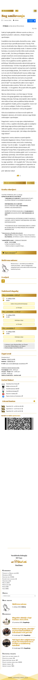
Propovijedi (5, 585)
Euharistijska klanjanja (8, 579)
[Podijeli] (31, 20)
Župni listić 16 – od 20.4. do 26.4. (14, 406)
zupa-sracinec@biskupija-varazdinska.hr (16, 363)
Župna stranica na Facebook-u (13, 396)
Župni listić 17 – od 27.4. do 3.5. (13, 408)
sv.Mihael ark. (19, 562)
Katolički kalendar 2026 (12, 388)
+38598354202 (10, 361)
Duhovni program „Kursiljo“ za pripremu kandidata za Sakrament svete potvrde (23, 631)
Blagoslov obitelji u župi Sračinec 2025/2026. (21, 619)
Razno (4, 587)
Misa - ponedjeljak (7, 328)
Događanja (5, 575)
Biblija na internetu (11, 386)
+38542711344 (10, 359)
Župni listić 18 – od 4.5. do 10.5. (13, 411)
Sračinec (19, 565)
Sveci (3, 589)
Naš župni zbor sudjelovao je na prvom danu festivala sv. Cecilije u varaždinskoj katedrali (23, 642)
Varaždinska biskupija (11, 391)
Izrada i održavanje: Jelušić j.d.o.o (18, 677)
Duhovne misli (8, 11)
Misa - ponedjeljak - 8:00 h (10, 295)
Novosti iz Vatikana (11, 393)
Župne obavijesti (10, 253)
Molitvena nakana (19, 604)
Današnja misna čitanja (12, 384)
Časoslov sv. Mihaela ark (9, 573)
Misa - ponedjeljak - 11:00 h (10, 312)
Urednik (17, 20)
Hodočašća (5, 581)
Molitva (4, 583)
